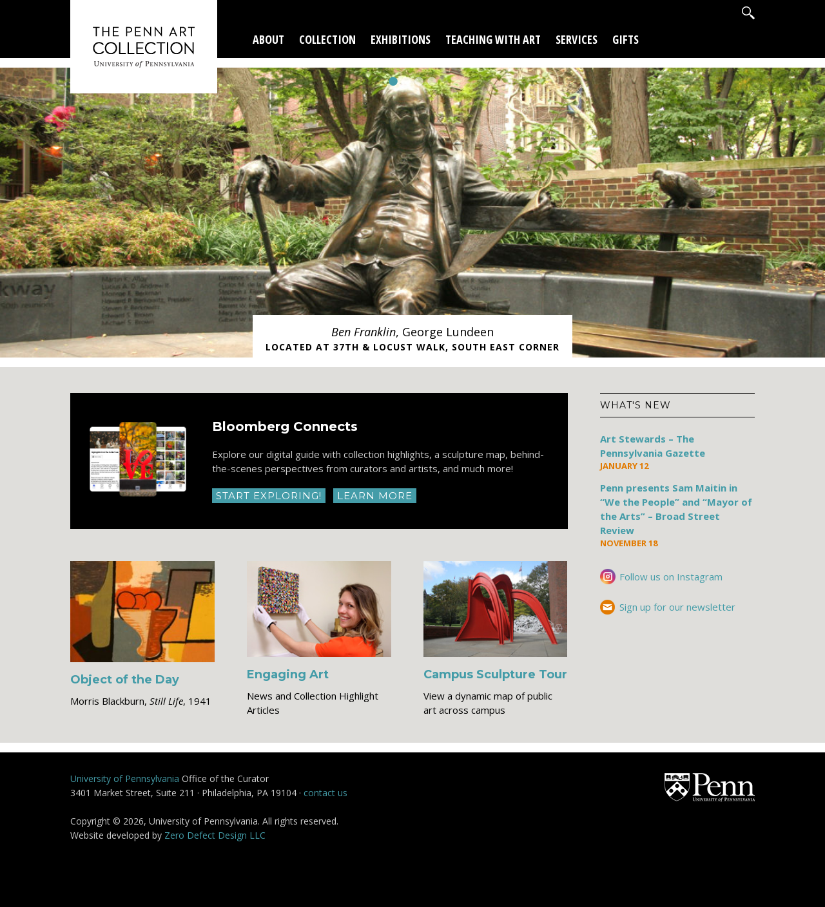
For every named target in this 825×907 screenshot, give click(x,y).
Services (576, 39)
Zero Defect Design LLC (215, 835)
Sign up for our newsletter (677, 606)
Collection (327, 39)
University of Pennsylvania (124, 778)
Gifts (625, 39)
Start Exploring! (269, 496)
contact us (325, 793)
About (268, 39)
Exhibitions (401, 39)
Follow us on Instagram (671, 576)
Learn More (374, 496)
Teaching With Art (493, 39)
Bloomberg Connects (285, 426)
